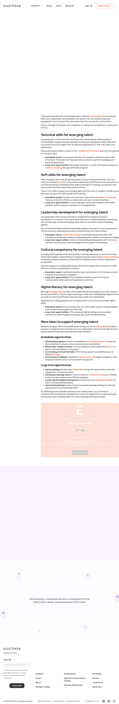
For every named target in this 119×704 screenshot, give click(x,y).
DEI (100, 272)
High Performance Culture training (75, 679)
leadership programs (105, 380)
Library (38, 678)
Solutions (40, 674)
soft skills (61, 182)
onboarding (101, 326)
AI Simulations (70, 674)
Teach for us (97, 683)
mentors (110, 346)
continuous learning (53, 168)
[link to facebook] (108, 701)
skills (84, 157)
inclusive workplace (110, 257)
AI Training (96, 674)
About (38, 683)
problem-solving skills (106, 197)
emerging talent (56, 292)
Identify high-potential (72, 235)
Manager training (43, 687)
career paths (77, 369)
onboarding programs (96, 341)
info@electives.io (92, 701)
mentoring (112, 240)
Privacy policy (59, 701)
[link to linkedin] (103, 701)
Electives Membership (73, 685)
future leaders (96, 116)
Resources (96, 687)
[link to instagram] (114, 701)
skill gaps (56, 354)
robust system (85, 357)
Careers (95, 678)
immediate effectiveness (88, 151)
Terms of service (44, 701)
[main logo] (12, 649)
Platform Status (73, 701)
